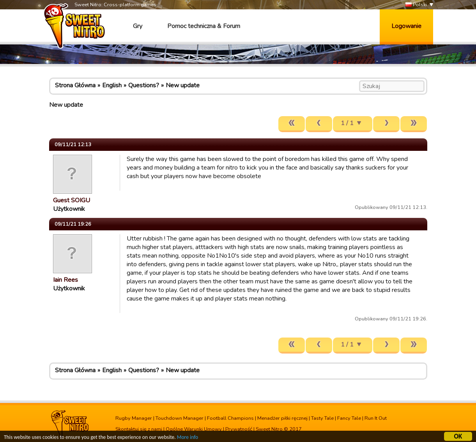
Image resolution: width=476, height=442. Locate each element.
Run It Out (376, 418)
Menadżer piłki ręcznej (282, 418)
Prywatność (238, 429)
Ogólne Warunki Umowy (194, 429)
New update (183, 85)
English (112, 85)
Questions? (143, 85)
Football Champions (230, 418)
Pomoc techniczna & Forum (203, 26)
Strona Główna (75, 85)
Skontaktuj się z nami (138, 429)
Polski (416, 5)
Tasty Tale (322, 418)
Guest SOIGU (71, 200)
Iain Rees (65, 280)
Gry (137, 26)
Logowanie (406, 26)
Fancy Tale (349, 418)
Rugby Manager (133, 418)
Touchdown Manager (179, 418)
